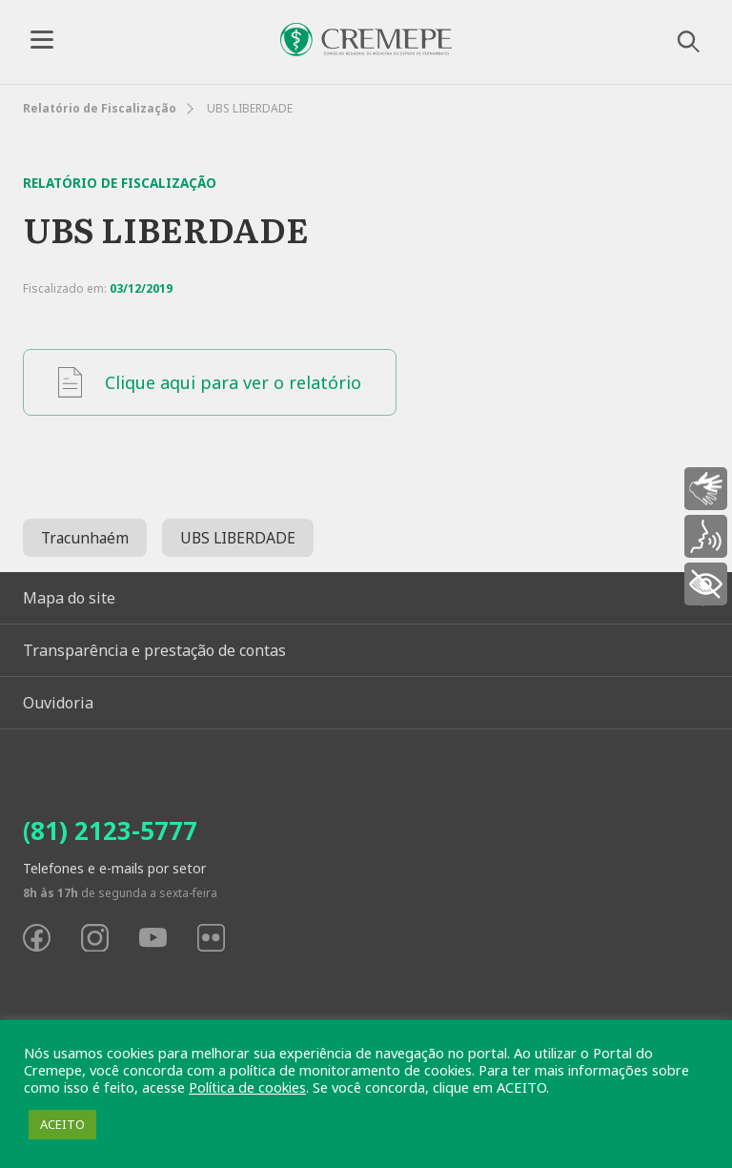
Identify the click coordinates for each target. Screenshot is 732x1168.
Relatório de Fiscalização (99, 108)
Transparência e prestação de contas (154, 650)
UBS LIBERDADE (237, 537)
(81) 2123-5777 (110, 830)
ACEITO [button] (62, 1124)
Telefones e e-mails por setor (114, 868)
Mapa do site (69, 597)
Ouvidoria (58, 702)
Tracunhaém (85, 537)
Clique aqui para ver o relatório (209, 382)
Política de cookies (247, 1087)
